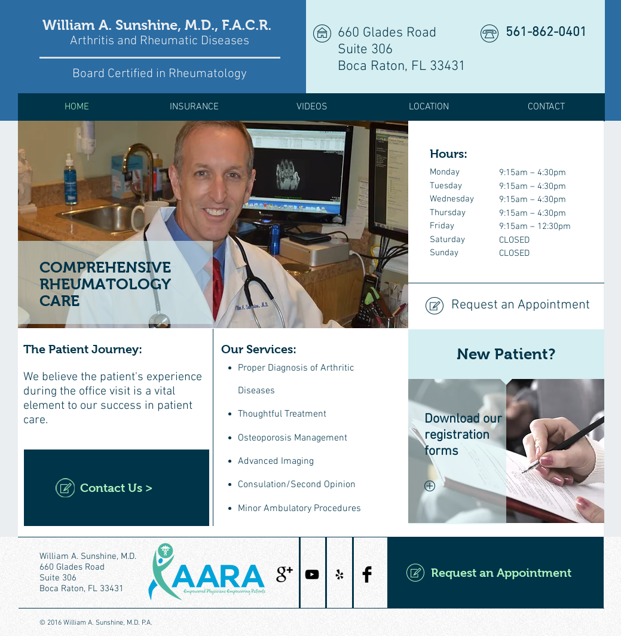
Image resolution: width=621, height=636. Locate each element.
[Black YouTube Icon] (312, 574)
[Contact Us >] (116, 488)
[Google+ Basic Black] (284, 574)
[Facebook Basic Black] (367, 574)
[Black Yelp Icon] (339, 574)
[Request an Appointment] (506, 306)
